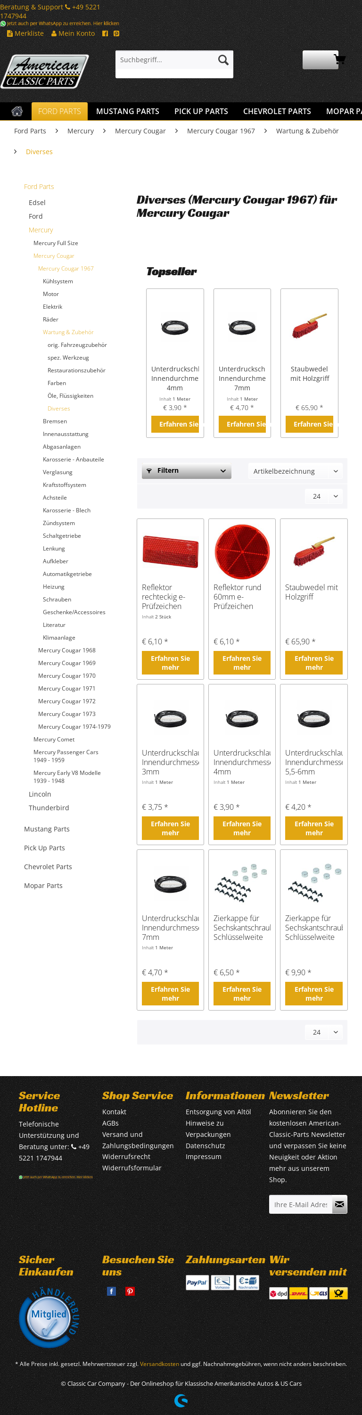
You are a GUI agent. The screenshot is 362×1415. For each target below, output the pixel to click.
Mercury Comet (53, 739)
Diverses (59, 408)
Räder (50, 319)
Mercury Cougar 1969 (67, 663)
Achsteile (55, 498)
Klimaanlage (59, 637)
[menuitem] (174, 64)
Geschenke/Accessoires (74, 612)
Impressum (204, 1156)
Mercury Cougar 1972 (67, 701)
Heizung (54, 587)
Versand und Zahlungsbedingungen (138, 1140)
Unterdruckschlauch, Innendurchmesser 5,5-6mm (313, 762)
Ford (36, 216)
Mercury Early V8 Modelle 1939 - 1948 (67, 777)
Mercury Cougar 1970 (67, 676)
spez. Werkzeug (68, 358)
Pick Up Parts (44, 847)
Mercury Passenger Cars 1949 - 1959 (66, 756)
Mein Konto (73, 33)
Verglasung (58, 472)
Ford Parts (39, 186)
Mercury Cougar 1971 (67, 688)
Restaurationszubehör (77, 370)
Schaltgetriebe (62, 536)
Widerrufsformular (132, 1167)
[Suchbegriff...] (174, 59)
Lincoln (40, 794)
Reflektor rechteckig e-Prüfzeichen (163, 597)
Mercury (41, 229)
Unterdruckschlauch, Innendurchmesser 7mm (242, 378)
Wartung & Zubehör (68, 332)
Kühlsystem (58, 281)
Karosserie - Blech (66, 510)
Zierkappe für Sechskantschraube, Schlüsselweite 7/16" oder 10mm (313, 927)
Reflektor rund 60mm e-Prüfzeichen (238, 597)
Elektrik (52, 307)
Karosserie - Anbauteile (73, 459)
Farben (57, 383)
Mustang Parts (47, 828)
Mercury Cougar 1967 (66, 268)
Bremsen (55, 421)
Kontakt (114, 1111)
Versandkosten (159, 1364)
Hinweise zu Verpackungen (208, 1129)
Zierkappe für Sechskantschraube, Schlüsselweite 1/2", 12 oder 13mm (242, 927)
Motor (51, 294)
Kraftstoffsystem (64, 485)
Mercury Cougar (53, 256)
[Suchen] (223, 59)
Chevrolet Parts (48, 866)
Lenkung (54, 548)
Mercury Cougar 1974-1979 (74, 727)
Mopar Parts (43, 885)
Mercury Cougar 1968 (67, 650)
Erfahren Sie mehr (179, 424)
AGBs (110, 1123)
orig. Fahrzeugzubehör (77, 345)
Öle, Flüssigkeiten (70, 396)
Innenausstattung (66, 434)
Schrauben (57, 599)
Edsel (37, 202)
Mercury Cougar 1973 (67, 714)
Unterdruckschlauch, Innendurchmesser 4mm (175, 378)
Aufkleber (55, 561)
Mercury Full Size (55, 243)
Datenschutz (205, 1145)
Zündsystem (59, 523)
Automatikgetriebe (67, 574)
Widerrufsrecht (126, 1156)
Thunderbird (49, 807)
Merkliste (25, 33)
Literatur (54, 625)
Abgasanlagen (62, 447)
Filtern (163, 470)
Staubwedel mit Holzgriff (309, 373)
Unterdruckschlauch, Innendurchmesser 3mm (170, 762)
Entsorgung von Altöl (218, 1111)
